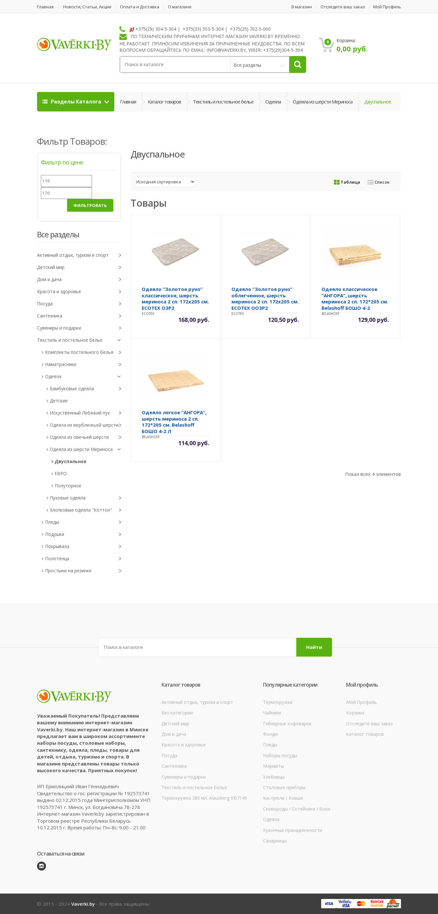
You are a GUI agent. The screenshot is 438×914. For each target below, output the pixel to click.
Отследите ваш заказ (343, 6)
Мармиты (273, 766)
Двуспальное (71, 461)
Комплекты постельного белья (83, 352)
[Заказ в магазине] (165, 182)
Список (378, 182)
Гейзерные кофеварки (287, 723)
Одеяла (273, 101)
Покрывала (83, 546)
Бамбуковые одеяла (85, 389)
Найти (314, 647)
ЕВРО (61, 473)
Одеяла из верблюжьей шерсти (85, 425)
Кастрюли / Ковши (283, 798)
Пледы (83, 522)
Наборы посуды (280, 755)
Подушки (83, 534)
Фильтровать (90, 205)
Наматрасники (83, 364)
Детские (59, 401)
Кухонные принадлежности (292, 830)
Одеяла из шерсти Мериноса (322, 101)
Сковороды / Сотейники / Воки (296, 809)
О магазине (180, 6)
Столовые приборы (284, 787)
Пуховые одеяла (85, 498)
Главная (45, 6)
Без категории (177, 713)
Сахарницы (275, 841)
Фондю (270, 734)
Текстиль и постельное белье (223, 101)
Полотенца (83, 558)
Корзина (355, 713)
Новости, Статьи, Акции (87, 6)
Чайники (272, 713)
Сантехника (79, 316)
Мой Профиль (387, 6)
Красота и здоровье (79, 291)
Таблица (347, 182)
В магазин (301, 6)
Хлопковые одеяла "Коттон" (85, 510)
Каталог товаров (164, 101)
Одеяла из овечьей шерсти (85, 437)
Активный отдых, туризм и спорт (79, 255)
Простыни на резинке (83, 571)
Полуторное (68, 486)
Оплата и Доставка (139, 6)
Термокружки (277, 702)
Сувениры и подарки (79, 328)
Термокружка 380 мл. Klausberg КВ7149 (204, 798)
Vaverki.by (83, 904)
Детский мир (79, 267)
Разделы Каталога (72, 101)
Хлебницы (273, 777)
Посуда (79, 304)
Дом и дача (79, 279)
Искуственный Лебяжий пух (85, 413)
